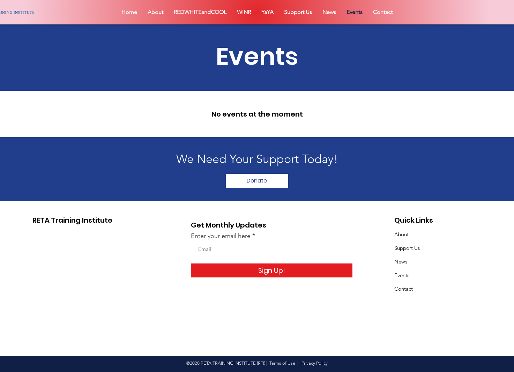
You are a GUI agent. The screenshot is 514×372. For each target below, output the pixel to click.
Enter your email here (221, 236)
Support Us (407, 248)
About (401, 234)
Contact (403, 288)
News (400, 261)
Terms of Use (282, 363)
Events (401, 275)
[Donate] (257, 181)
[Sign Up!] (271, 270)
